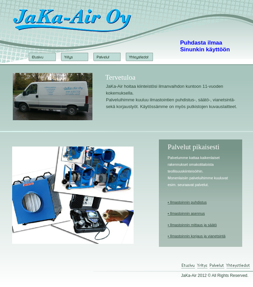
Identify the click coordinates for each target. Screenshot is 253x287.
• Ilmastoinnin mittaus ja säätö (192, 225)
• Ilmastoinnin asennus (186, 213)
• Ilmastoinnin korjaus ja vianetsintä (196, 236)
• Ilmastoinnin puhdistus (187, 202)
